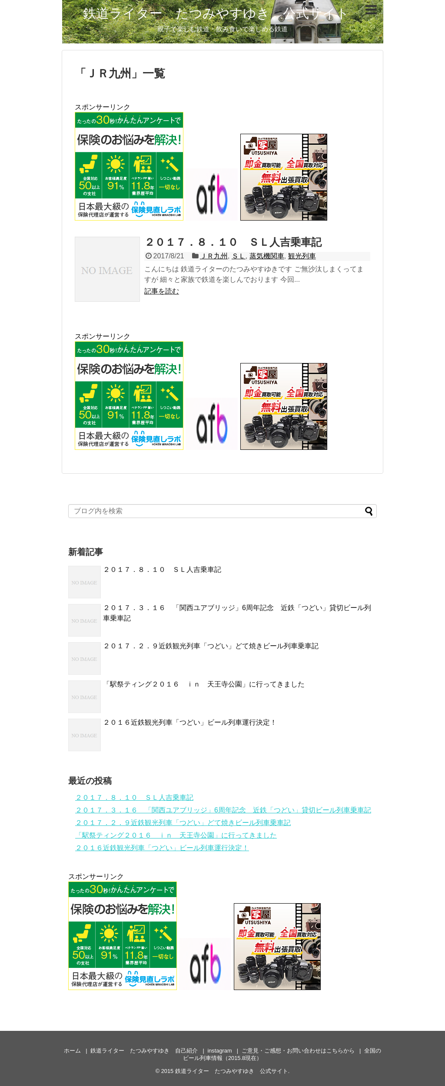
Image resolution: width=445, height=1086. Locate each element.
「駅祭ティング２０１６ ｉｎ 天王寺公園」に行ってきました (204, 684)
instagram (219, 1050)
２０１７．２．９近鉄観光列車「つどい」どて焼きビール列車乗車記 (211, 646)
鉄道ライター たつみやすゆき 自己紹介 (144, 1050)
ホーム (72, 1050)
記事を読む (161, 291)
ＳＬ (239, 256)
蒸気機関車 (266, 256)
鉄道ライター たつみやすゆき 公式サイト (216, 13)
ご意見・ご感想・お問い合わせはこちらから (298, 1050)
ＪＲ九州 (214, 256)
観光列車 (302, 256)
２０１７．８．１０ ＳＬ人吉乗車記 (233, 242)
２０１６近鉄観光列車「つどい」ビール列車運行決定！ (190, 722)
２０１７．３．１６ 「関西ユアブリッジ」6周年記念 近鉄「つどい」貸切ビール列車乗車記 (223, 810)
